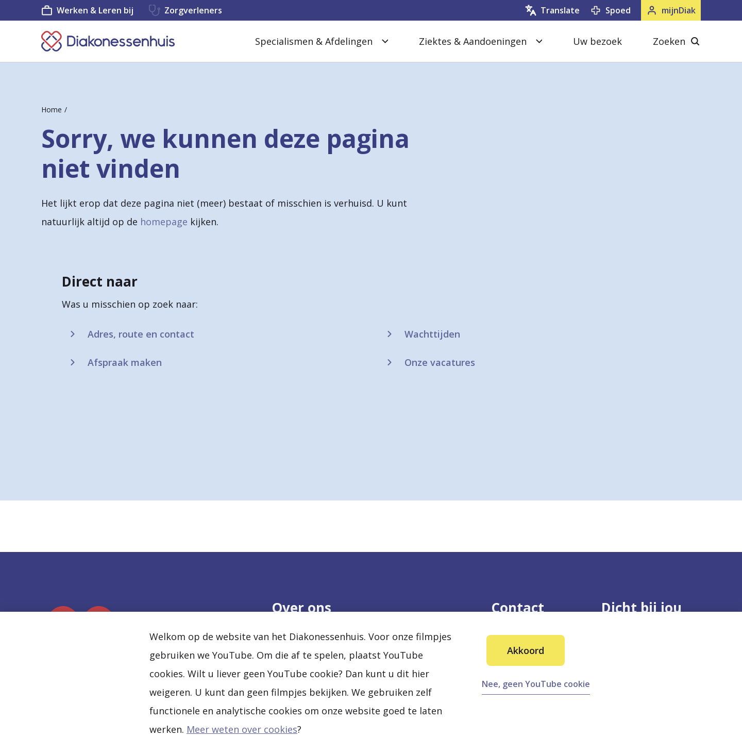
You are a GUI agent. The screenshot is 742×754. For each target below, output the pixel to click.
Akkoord (525, 650)
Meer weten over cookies (242, 729)
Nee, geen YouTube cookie (536, 684)
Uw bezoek (597, 41)
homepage (164, 221)
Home (51, 109)
